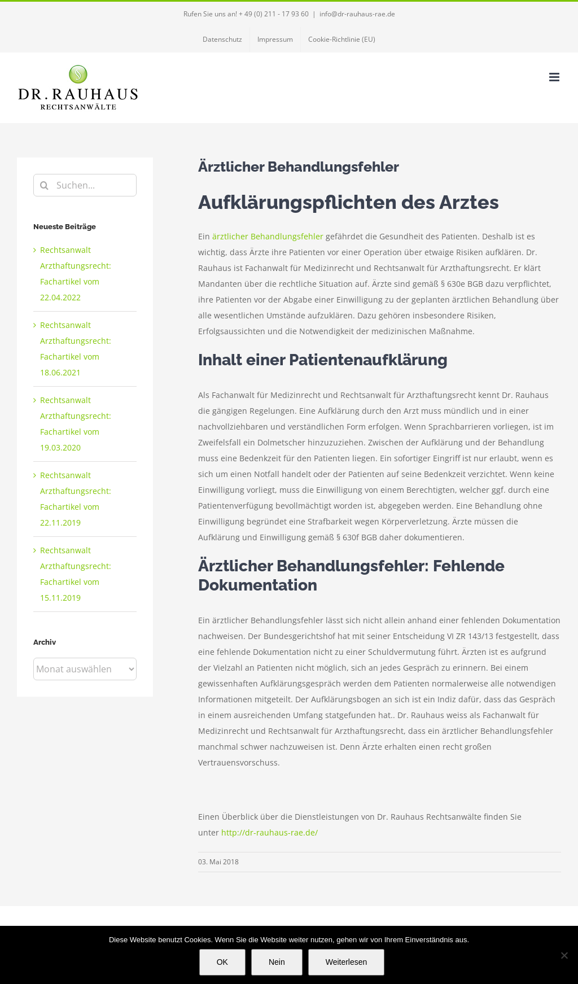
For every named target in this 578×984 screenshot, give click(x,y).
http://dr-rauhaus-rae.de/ (269, 832)
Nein (277, 961)
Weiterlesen (346, 961)
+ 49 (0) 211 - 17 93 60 (274, 14)
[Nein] (564, 955)
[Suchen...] (85, 185)
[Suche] (44, 185)
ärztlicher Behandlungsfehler (267, 236)
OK (222, 961)
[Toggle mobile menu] (555, 77)
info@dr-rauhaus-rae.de (357, 14)
